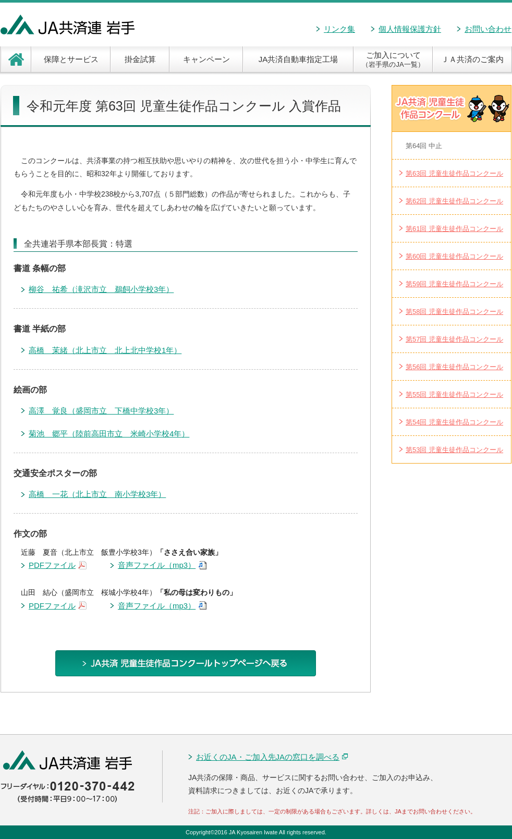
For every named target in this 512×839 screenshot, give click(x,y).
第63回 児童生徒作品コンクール (454, 173)
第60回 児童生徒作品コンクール (454, 256)
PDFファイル (58, 566)
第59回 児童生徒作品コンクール (454, 284)
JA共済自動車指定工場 (298, 59)
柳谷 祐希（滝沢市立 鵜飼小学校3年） (101, 289)
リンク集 (339, 29)
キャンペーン (206, 59)
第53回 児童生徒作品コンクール (454, 450)
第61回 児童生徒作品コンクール (454, 229)
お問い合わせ (488, 29)
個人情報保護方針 (410, 29)
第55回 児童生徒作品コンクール (454, 394)
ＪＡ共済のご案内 (472, 59)
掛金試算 (140, 59)
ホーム (16, 59)
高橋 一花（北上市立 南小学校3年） (97, 494)
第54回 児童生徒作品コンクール (454, 422)
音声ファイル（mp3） (162, 566)
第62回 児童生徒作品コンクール (454, 201)
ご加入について (393, 59)
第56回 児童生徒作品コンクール (454, 367)
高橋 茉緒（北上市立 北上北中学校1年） (105, 350)
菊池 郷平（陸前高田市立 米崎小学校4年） (109, 433)
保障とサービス (71, 59)
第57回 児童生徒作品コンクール (454, 339)
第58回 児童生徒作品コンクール (454, 311)
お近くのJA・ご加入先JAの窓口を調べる (272, 756)
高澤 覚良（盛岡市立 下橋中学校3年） (101, 410)
